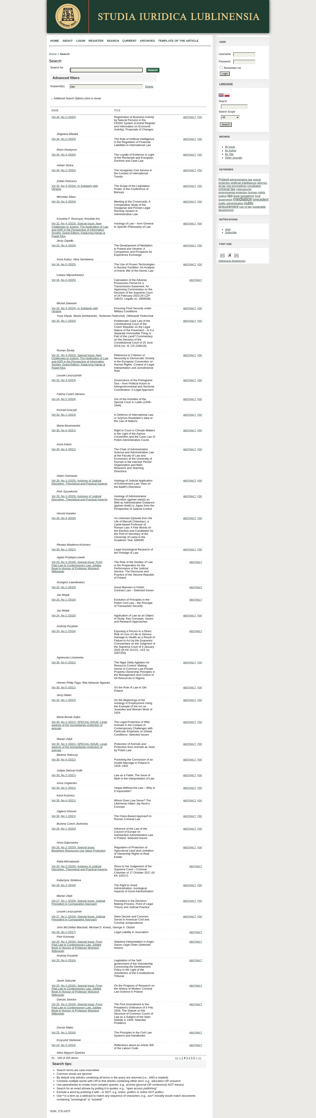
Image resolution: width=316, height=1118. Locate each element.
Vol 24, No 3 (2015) (64, 1045)
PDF (199, 117)
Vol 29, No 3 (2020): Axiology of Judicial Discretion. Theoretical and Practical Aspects (79, 482)
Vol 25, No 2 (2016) (64, 587)
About (67, 40)
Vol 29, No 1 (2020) (64, 828)
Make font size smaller (222, 255)
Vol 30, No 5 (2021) (64, 430)
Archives (147, 40)
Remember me (232, 68)
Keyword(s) (57, 86)
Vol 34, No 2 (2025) (64, 117)
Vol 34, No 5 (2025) (64, 264)
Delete (149, 86)
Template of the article (178, 40)
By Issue (230, 146)
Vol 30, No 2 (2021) (64, 775)
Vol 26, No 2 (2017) (64, 932)
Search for (56, 67)
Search (113, 40)
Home (54, 40)
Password (224, 61)
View (228, 229)
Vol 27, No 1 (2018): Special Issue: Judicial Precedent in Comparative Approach (78, 902)
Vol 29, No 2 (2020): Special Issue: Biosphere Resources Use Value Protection (79, 849)
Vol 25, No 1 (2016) (64, 599)
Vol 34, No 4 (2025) (64, 154)
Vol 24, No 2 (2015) (64, 615)
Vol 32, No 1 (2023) (64, 414)
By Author (230, 150)
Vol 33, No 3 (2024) (64, 201)
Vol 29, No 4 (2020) (64, 518)
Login (80, 40)
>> (199, 1058)
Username (225, 54)
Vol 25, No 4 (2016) (64, 960)
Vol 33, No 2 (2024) (64, 399)
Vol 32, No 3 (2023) (64, 245)
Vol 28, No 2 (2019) (64, 885)
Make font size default (229, 255)
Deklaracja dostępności (232, 260)
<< (176, 1058)
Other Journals (233, 157)
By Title (229, 154)
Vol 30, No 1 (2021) (64, 549)
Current (129, 40)
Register (96, 40)
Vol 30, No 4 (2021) (64, 449)
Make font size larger (236, 255)
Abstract (190, 117)
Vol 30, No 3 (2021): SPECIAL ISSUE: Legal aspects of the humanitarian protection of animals (79, 725)
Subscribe (231, 232)
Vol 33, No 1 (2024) (64, 320)
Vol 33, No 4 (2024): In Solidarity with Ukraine (75, 187)
